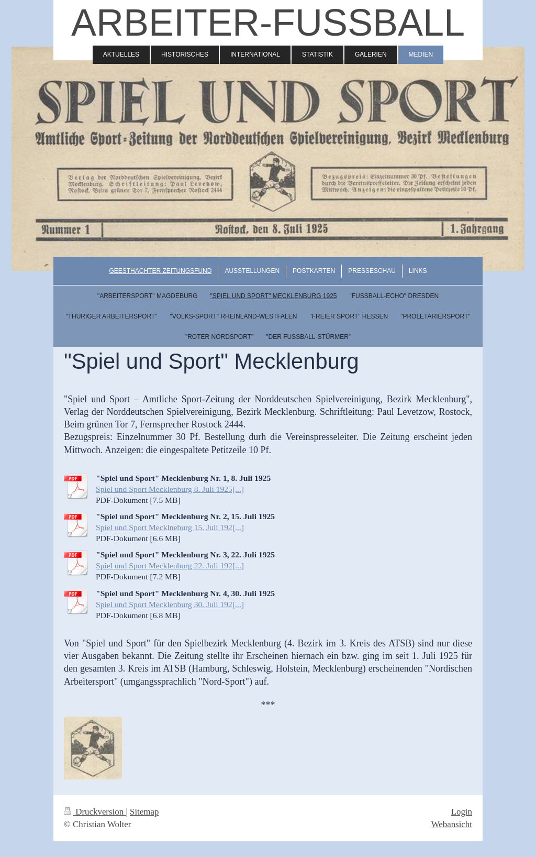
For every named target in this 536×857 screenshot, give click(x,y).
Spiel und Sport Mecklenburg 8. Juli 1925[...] (170, 489)
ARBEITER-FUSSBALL (268, 22)
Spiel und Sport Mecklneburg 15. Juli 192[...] (170, 527)
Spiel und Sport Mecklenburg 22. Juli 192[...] (170, 565)
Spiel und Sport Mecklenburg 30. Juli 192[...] (170, 604)
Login (461, 812)
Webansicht (451, 824)
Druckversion (95, 812)
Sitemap (144, 812)
